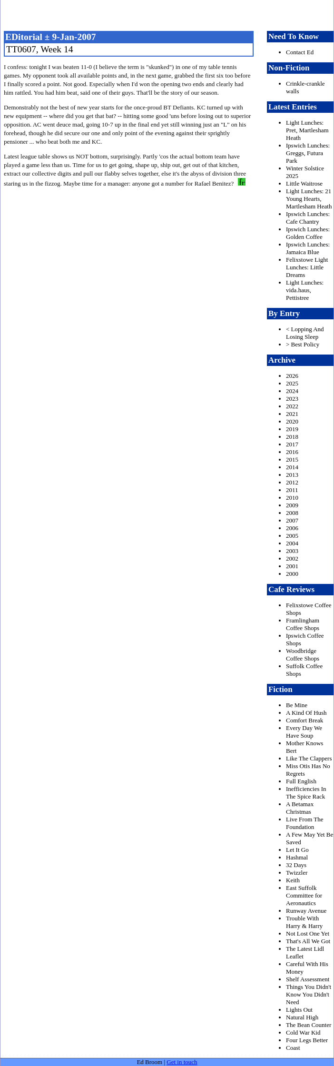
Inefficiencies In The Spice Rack (306, 792)
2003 (292, 550)
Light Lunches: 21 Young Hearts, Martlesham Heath (309, 199)
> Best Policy (302, 344)
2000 (292, 573)
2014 (292, 467)
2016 (292, 451)
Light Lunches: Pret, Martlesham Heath (307, 130)
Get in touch (182, 1062)
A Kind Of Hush (306, 712)
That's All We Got (308, 941)
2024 (292, 391)
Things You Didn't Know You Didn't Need (308, 994)
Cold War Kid (303, 1032)
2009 (292, 505)
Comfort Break (304, 720)
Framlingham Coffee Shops (302, 624)
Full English (301, 781)
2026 (292, 375)
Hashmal (297, 857)
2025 (292, 383)
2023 (292, 398)
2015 (292, 459)
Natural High (302, 1017)
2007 (292, 520)
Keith (293, 880)
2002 (292, 558)
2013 (292, 474)
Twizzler (296, 872)
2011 (292, 490)
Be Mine (296, 705)
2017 (292, 444)
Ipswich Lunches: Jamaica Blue (308, 248)
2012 (292, 482)
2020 (292, 421)
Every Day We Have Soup (304, 731)
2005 (292, 535)
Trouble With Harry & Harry (304, 922)
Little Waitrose (304, 183)
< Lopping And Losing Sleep (305, 333)
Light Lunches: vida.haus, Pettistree (305, 290)
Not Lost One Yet (307, 933)
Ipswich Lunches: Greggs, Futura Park (308, 153)
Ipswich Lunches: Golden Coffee (308, 233)
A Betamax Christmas (300, 807)
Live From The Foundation (304, 823)
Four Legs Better (307, 1040)
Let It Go (297, 849)
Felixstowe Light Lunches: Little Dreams (307, 267)
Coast (293, 1047)
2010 (292, 497)
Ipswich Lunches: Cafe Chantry (308, 217)
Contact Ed (300, 52)
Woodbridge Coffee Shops (302, 654)
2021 (292, 413)
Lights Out (299, 1009)
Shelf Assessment (307, 979)
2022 (292, 406)
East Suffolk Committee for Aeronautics (304, 895)
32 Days (296, 865)
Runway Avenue (306, 910)
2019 (292, 429)
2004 (292, 543)
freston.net (170, 14)
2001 (292, 566)
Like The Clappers (309, 758)
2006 (292, 528)
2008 (292, 512)
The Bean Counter (308, 1024)
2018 (292, 436)
